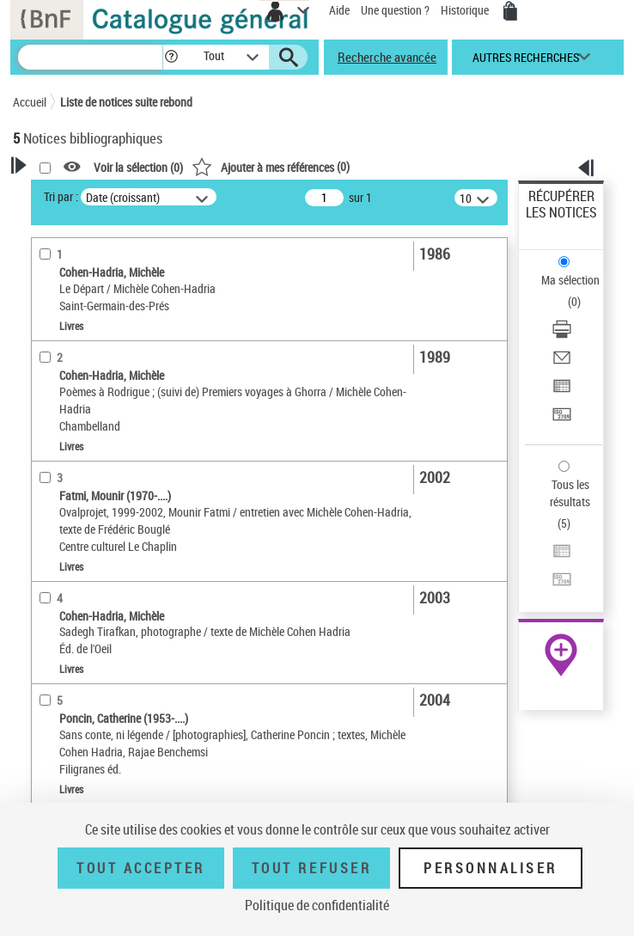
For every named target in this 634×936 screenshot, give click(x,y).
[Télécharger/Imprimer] (562, 335)
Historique (466, 10)
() (271, 166)
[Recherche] (90, 57)
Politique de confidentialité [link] (317, 905)
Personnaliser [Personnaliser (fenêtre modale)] (491, 868)
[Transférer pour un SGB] (562, 420)
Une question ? (395, 10)
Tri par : (61, 196)
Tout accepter (140, 868)
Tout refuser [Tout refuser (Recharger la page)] (311, 868)
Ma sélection (570, 280)
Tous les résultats (570, 493)
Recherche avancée (387, 56)
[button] (171, 57)
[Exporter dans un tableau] (562, 391)
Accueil (29, 102)
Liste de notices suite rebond (126, 102)
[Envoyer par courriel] (562, 363)
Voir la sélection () (138, 167)
